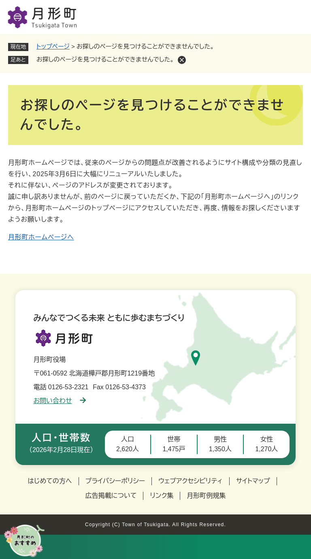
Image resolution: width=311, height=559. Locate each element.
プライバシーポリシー (115, 481)
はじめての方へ (50, 481)
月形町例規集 (206, 495)
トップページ (53, 46)
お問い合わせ (59, 400)
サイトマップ (253, 481)
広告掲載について (111, 495)
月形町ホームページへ (41, 237)
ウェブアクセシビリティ (190, 481)
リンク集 (161, 495)
